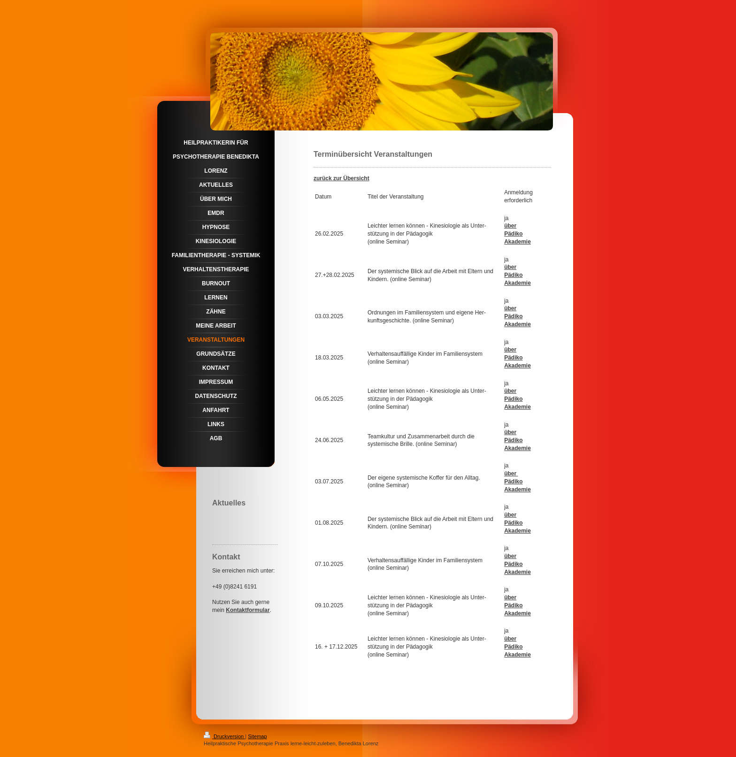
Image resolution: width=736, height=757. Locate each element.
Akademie (517, 241)
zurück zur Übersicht (341, 178)
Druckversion (224, 736)
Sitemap (257, 736)
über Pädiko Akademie (517, 440)
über (510, 225)
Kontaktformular (247, 610)
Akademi (516, 613)
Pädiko (513, 233)
